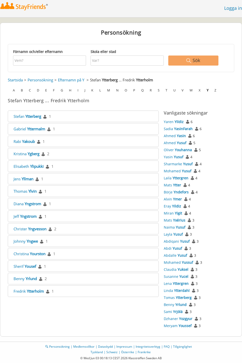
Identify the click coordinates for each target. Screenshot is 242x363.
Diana (27, 203)
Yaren (174, 121)
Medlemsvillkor (84, 346)
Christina (29, 253)
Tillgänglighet (182, 346)
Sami (173, 311)
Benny (25, 278)
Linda (177, 290)
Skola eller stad (103, 51)
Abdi (173, 248)
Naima (174, 227)
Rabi (24, 141)
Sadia (178, 128)
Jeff (25, 216)
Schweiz (112, 352)
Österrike (127, 352)
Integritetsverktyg (148, 346)
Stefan (27, 116)
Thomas (25, 191)
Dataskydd (105, 346)
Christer (30, 228)
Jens (23, 178)
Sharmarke (178, 164)
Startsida (15, 79)
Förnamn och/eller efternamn (38, 51)
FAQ (167, 346)
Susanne (176, 276)
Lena (176, 283)
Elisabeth (29, 166)
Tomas (178, 297)
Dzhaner (178, 318)
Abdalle (175, 255)
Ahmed (175, 135)
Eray (172, 206)
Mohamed (177, 171)
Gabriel (29, 128)
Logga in (233, 8)
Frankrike (144, 352)
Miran (173, 213)
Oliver (178, 149)
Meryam (178, 325)
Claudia (176, 269)
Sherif (25, 266)
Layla (173, 234)
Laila (176, 178)
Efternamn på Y (71, 79)
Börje (176, 192)
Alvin (173, 199)
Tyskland (97, 352)
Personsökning (40, 79)
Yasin (173, 156)
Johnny (26, 241)
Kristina (26, 153)
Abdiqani (177, 241)
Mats (172, 185)
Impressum (124, 346)
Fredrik (29, 291)
